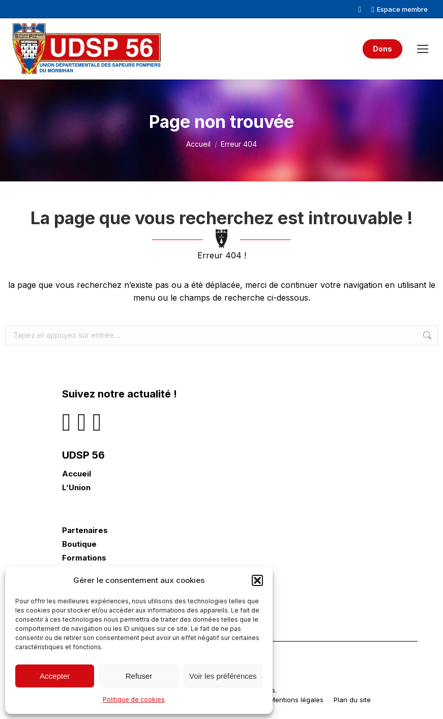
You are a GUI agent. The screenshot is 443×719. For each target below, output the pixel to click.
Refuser (139, 676)
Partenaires (85, 530)
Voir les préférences (223, 676)
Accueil (76, 473)
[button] (257, 580)
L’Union (76, 487)
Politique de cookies (134, 699)
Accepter (55, 676)
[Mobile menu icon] (422, 49)
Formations (84, 558)
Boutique (79, 544)
